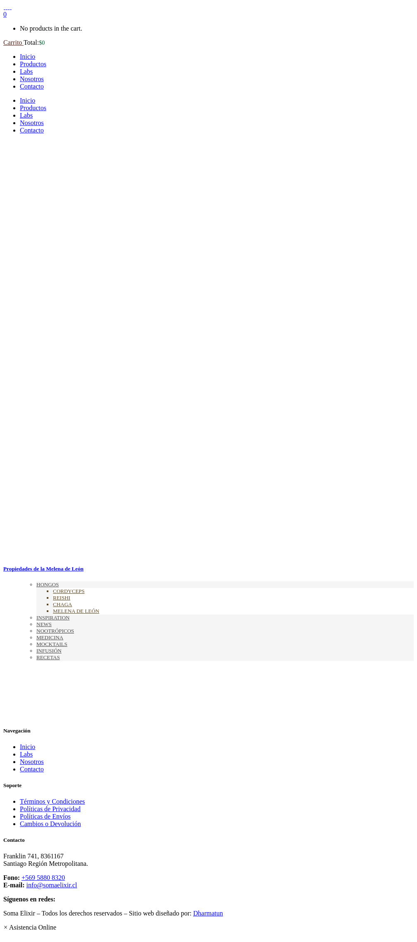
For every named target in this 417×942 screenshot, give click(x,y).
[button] (29, 927)
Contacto (32, 769)
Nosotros (32, 761)
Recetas (48, 657)
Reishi (61, 598)
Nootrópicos (55, 631)
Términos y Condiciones (52, 801)
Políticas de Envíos (45, 816)
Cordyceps (69, 591)
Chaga (62, 604)
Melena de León (76, 611)
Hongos (47, 584)
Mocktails (51, 644)
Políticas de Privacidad (50, 808)
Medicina (49, 637)
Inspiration (53, 617)
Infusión (49, 651)
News (44, 624)
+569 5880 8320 (43, 877)
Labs (26, 754)
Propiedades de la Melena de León (43, 569)
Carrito (13, 42)
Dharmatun (208, 913)
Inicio (27, 746)
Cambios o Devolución (50, 823)
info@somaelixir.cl (51, 885)
